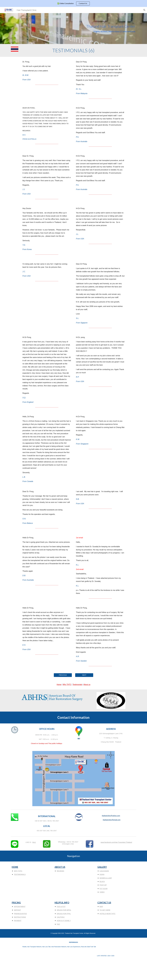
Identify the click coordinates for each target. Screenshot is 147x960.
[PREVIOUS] (63, 675)
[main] (73, 28)
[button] (144, 10)
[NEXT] (84, 675)
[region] (73, 3)
